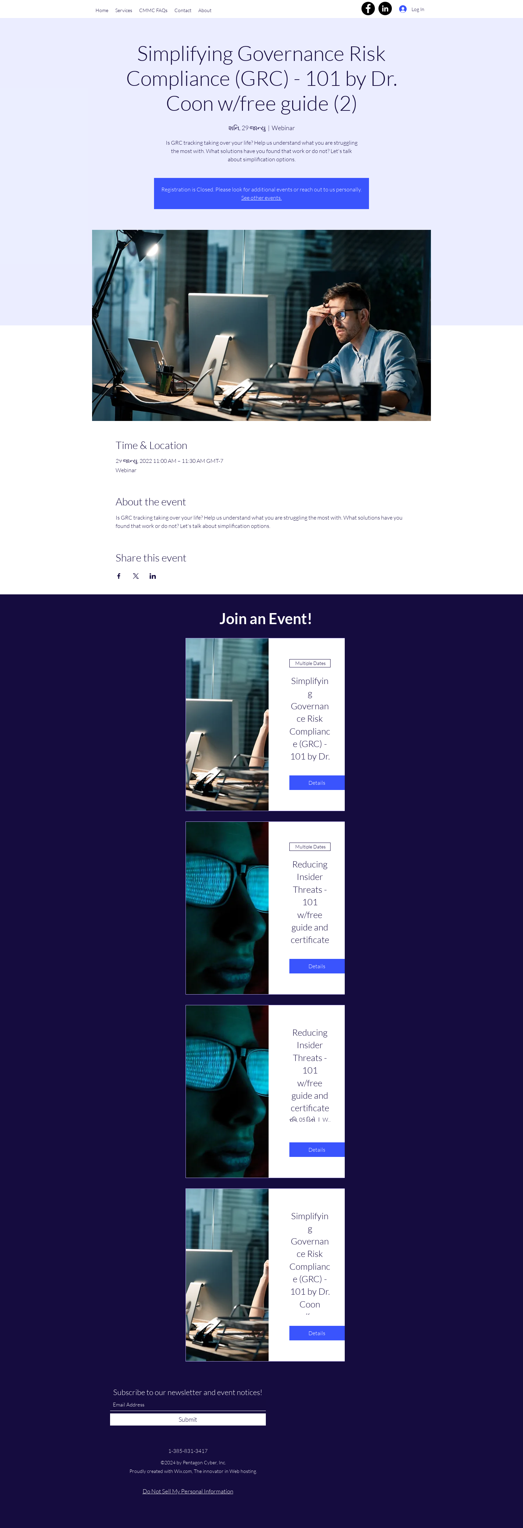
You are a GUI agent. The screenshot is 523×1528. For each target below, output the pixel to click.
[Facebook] (368, 8)
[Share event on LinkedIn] (153, 576)
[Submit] (188, 1419)
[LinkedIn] (385, 8)
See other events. (261, 197)
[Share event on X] (136, 576)
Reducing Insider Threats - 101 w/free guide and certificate (310, 1070)
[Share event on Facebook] (119, 576)
